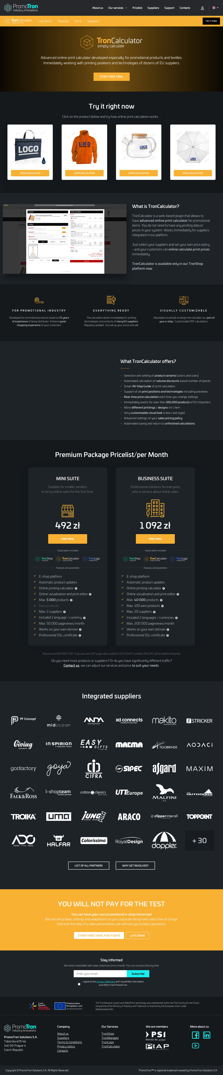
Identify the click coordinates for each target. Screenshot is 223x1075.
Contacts (185, 7)
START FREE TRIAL (111, 76)
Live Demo (45, 21)
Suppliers (153, 7)
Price (78, 21)
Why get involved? (135, 865)
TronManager (110, 1038)
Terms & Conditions (69, 1042)
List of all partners (89, 865)
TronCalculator (110, 1046)
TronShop (107, 1033)
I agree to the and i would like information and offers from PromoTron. (113, 983)
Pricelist (137, 7)
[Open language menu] (215, 7)
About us (97, 7)
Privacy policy (66, 1046)
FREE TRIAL (67, 539)
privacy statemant (106, 981)
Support (169, 7)
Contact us (71, 665)
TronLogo (107, 1042)
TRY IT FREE (211, 21)
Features (63, 21)
